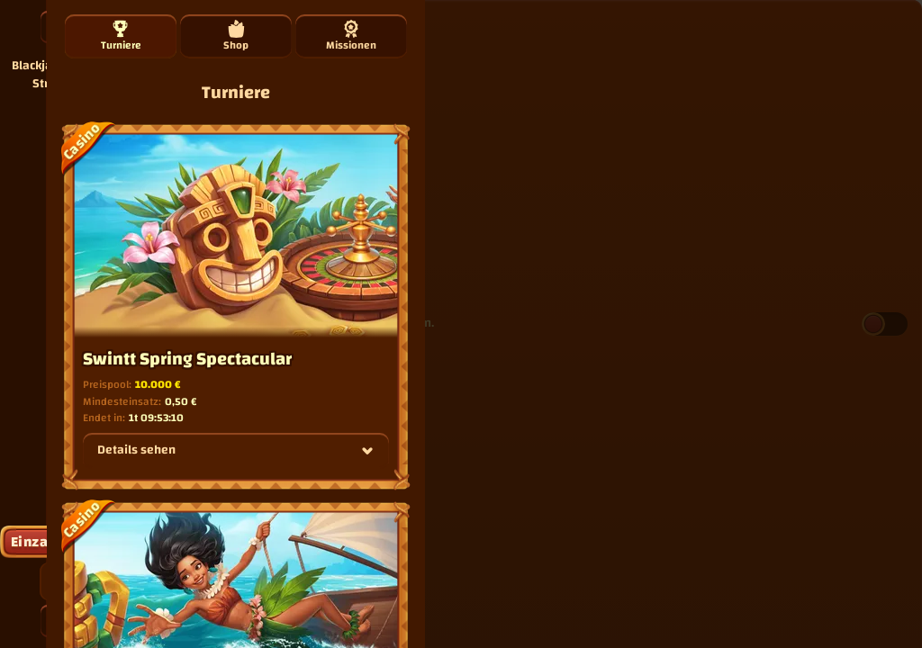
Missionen (351, 37)
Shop (236, 37)
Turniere (121, 37)
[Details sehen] (367, 451)
